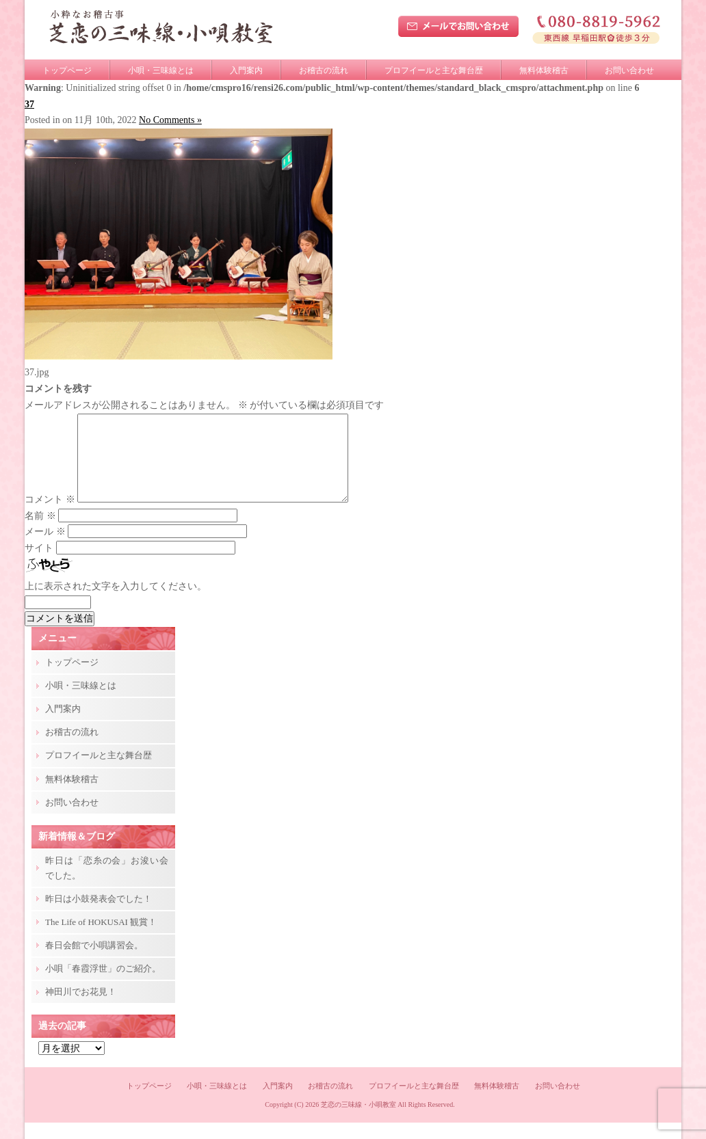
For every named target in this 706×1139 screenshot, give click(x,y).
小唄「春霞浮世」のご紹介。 (103, 985)
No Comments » (170, 120)
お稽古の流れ (323, 70)
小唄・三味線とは (161, 70)
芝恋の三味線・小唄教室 (358, 1121)
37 (29, 104)
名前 (40, 532)
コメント (50, 516)
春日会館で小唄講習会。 (94, 961)
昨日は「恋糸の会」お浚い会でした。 (106, 884)
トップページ (67, 70)
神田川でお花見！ (80, 1008)
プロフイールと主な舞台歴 (433, 70)
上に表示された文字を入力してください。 (116, 603)
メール (45, 548)
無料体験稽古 (543, 70)
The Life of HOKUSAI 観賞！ (101, 938)
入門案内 (246, 70)
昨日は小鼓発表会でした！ (98, 915)
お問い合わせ (629, 70)
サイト (39, 564)
